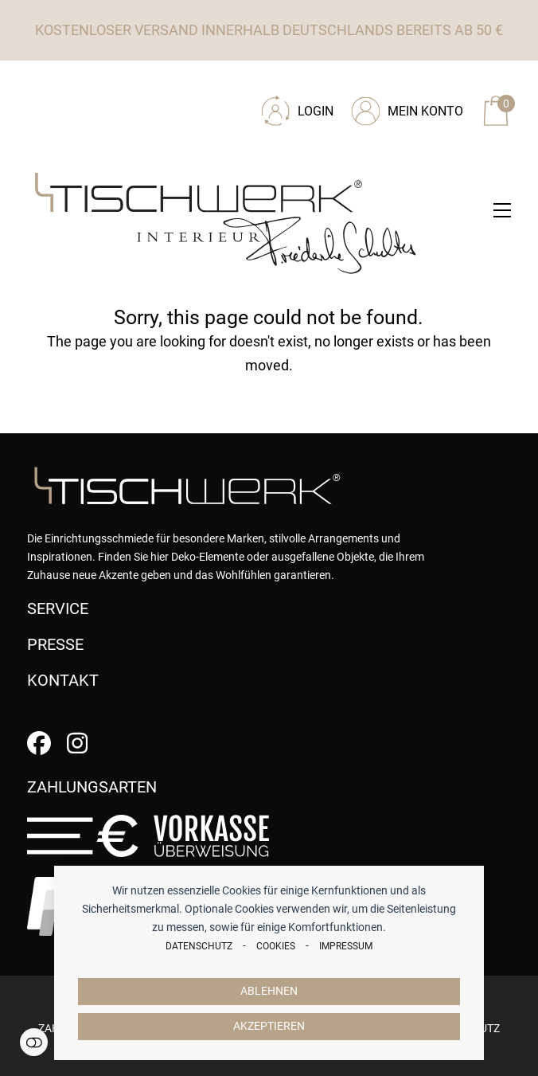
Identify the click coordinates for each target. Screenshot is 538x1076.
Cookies (275, 946)
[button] (502, 210)
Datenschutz (199, 946)
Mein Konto (425, 111)
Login (315, 111)
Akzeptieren (269, 1026)
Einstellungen (34, 1042)
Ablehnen (269, 991)
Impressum (345, 946)
